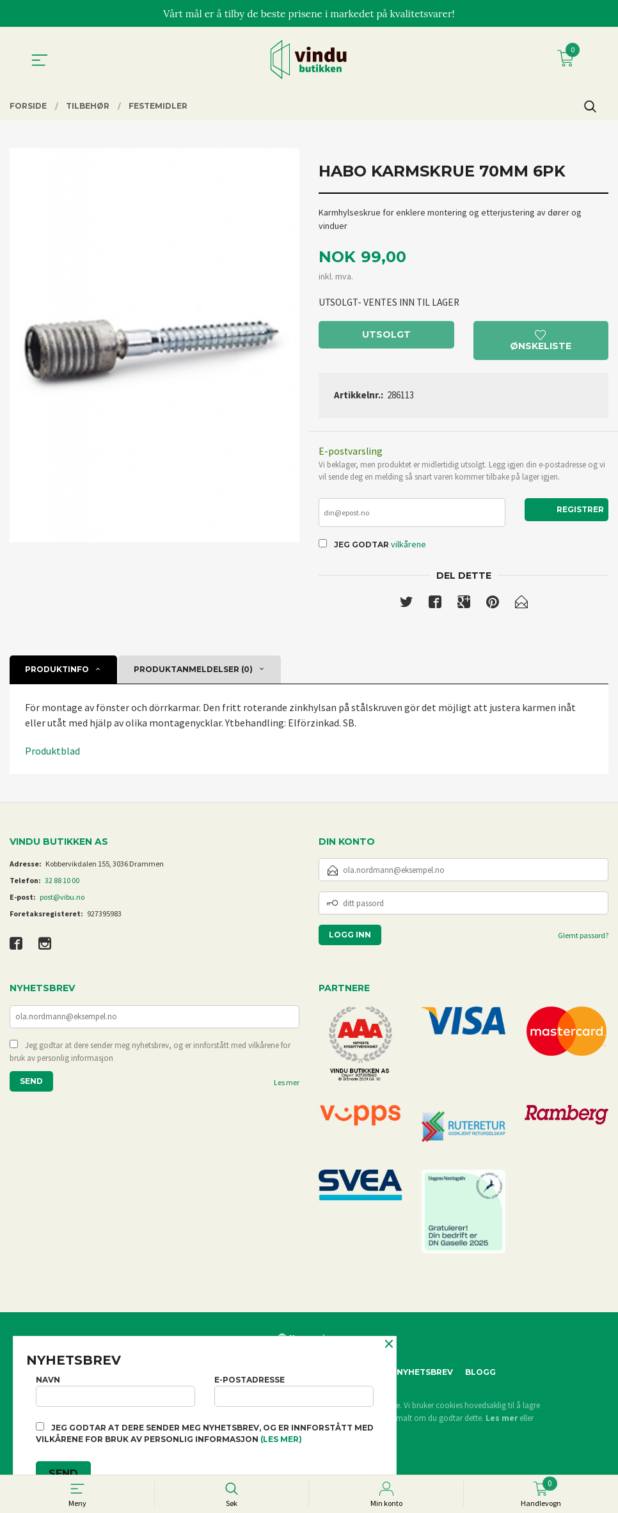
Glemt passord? (583, 940)
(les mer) (281, 1439)
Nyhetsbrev (425, 1377)
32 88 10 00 (62, 885)
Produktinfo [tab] (57, 673)
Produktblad (52, 755)
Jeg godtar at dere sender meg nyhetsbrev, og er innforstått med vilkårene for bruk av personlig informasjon (150, 1058)
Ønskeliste (540, 342)
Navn (115, 1389)
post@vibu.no (62, 902)
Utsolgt (386, 336)
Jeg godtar (361, 548)
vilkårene (408, 548)
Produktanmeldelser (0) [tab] (193, 673)
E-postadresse (294, 1389)
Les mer (286, 1089)
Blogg (480, 1377)
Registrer (580, 512)
